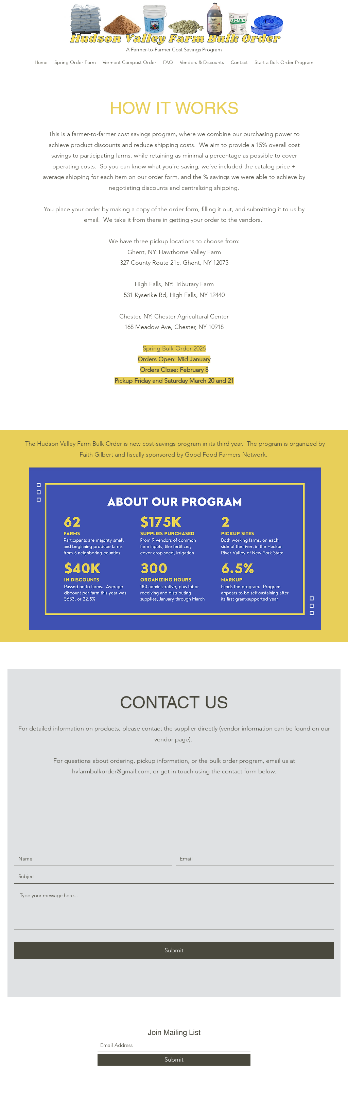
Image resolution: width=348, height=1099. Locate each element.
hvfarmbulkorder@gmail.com (111, 771)
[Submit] (174, 950)
